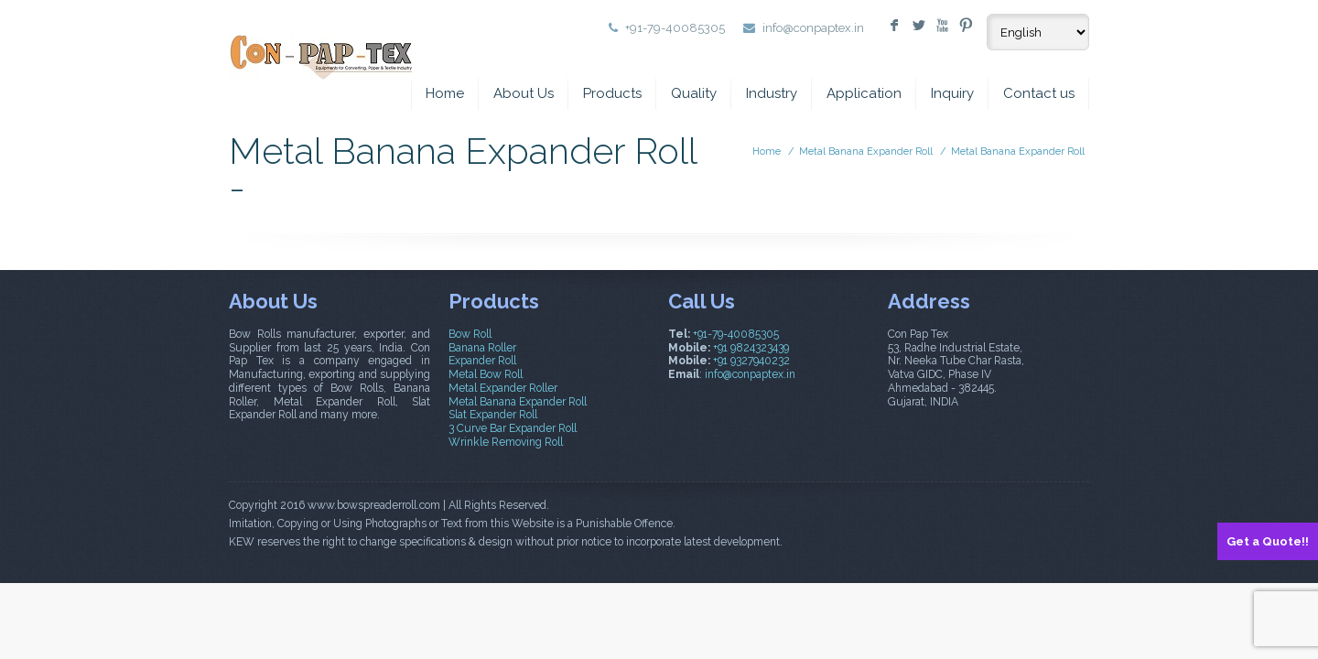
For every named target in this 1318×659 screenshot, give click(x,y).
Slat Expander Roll (492, 414)
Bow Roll (470, 334)
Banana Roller (482, 347)
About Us (523, 93)
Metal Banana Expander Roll (866, 151)
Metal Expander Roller (502, 388)
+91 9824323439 (751, 347)
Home (445, 93)
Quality (694, 93)
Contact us (1039, 93)
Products (612, 93)
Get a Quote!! (1267, 541)
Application (864, 93)
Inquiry (952, 93)
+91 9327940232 (751, 360)
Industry (771, 93)
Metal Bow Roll (485, 374)
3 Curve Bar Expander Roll (512, 428)
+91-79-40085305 (736, 334)
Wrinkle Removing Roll (505, 442)
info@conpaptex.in (813, 28)
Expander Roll (482, 360)
